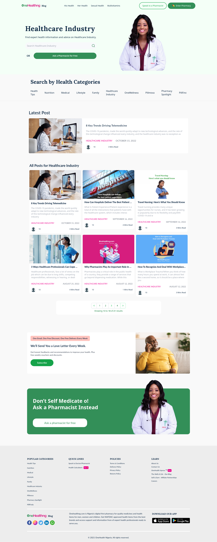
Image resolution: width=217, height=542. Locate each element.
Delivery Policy (115, 467)
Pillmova (150, 92)
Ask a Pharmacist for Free (65, 55)
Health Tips (31, 463)
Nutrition (49, 92)
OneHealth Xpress (159, 470)
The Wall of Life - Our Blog (161, 474)
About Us (154, 463)
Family (95, 92)
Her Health (82, 5)
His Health (69, 5)
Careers (154, 481)
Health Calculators (75, 467)
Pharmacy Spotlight (34, 500)
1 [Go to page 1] (99, 305)
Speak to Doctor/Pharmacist (79, 463)
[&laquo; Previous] (94, 305)
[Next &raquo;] (123, 305)
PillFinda (183, 92)
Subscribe (42, 362)
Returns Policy (115, 474)
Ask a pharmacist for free (60, 423)
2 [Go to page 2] (105, 305)
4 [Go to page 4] (117, 305)
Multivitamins (113, 5)
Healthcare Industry (34, 486)
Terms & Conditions (117, 463)
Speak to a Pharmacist (152, 5)
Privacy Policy (115, 470)
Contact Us (155, 467)
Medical (65, 92)
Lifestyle (80, 92)
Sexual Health (97, 5)
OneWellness (132, 92)
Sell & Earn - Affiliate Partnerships (164, 477)
